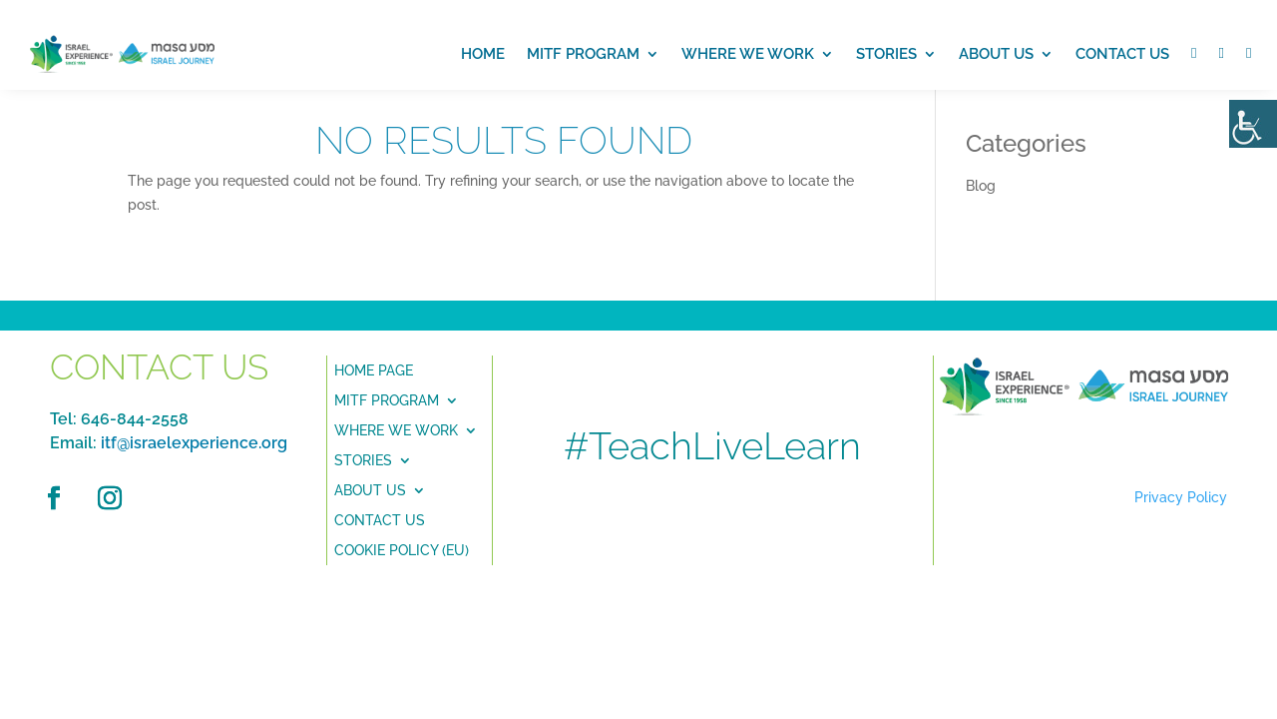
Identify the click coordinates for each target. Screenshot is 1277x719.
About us (996, 54)
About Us (370, 489)
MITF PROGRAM (583, 54)
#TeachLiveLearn (712, 445)
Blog (981, 186)
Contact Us (1122, 54)
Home (483, 54)
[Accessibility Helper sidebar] (1253, 124)
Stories (886, 54)
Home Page (373, 369)
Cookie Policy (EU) (401, 549)
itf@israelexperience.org (194, 442)
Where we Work (396, 429)
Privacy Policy (1180, 497)
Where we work (747, 54)
